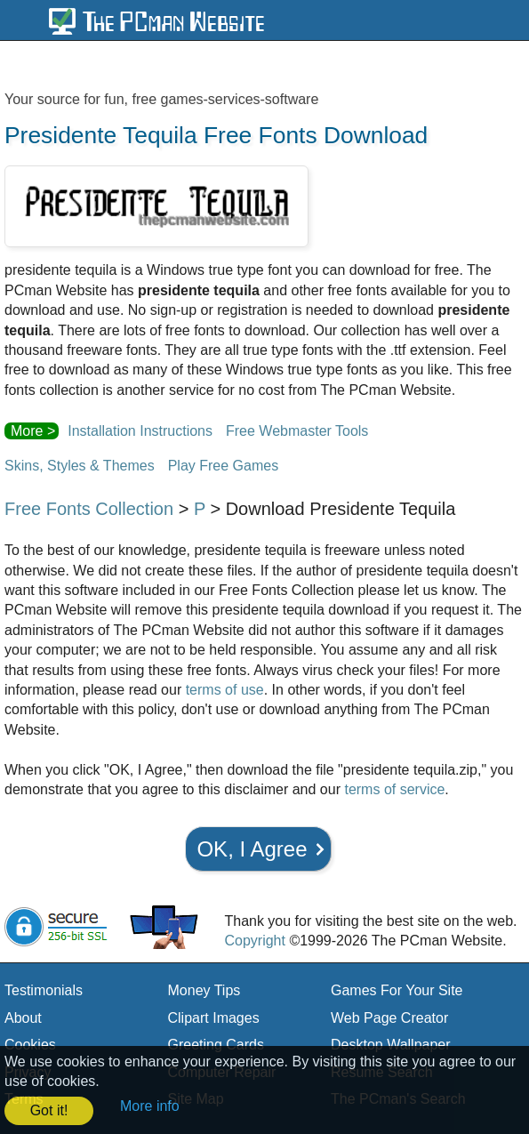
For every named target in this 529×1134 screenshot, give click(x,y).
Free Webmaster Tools (297, 430)
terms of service (394, 789)
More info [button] (150, 1106)
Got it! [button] (49, 1110)
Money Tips (204, 990)
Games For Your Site (397, 990)
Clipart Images (214, 1017)
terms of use (225, 689)
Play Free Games (223, 465)
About (23, 1017)
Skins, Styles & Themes (79, 465)
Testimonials (43, 990)
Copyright (254, 940)
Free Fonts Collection (88, 509)
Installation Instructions (140, 430)
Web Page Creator (389, 1017)
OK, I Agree (251, 849)
